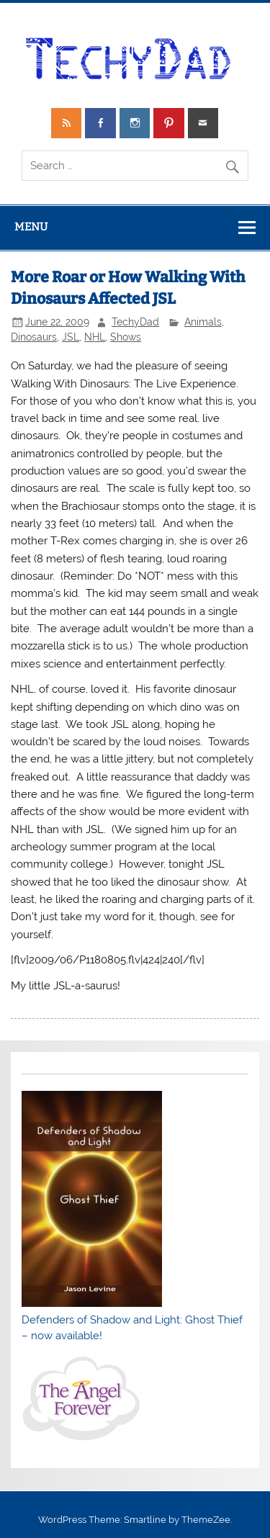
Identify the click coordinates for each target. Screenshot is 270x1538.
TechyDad (135, 322)
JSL (70, 337)
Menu (31, 226)
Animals (203, 322)
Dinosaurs (34, 337)
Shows (125, 337)
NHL (94, 337)
